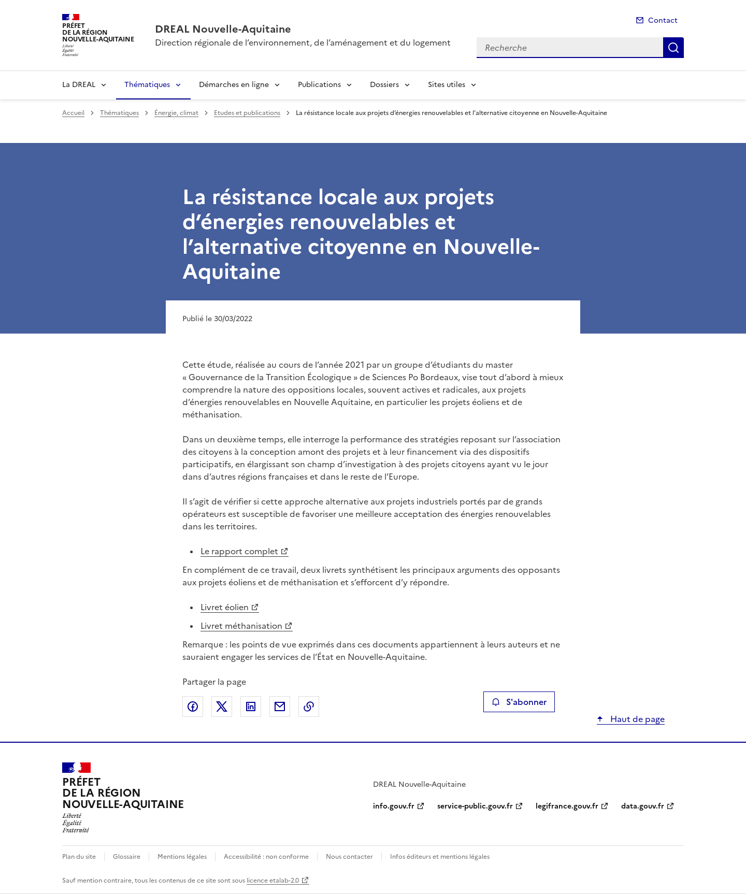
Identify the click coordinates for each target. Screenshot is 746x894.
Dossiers (384, 84)
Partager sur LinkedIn (250, 706)
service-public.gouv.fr (475, 806)
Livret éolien (224, 607)
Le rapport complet (239, 551)
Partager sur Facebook (192, 706)
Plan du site (79, 856)
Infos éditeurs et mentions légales (440, 856)
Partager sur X (221, 706)
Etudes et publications (247, 113)
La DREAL (78, 84)
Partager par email (279, 706)
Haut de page (636, 719)
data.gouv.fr (642, 806)
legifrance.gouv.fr (567, 806)
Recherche (673, 47)
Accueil (73, 113)
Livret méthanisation (241, 625)
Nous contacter (349, 856)
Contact (663, 20)
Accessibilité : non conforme (266, 856)
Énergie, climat (176, 113)
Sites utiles (446, 84)
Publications (319, 84)
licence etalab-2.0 (273, 880)
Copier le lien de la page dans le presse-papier (308, 706)
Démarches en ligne (234, 84)
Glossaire (126, 856)
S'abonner (519, 702)
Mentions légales (182, 856)
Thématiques (147, 84)
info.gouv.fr (393, 806)
